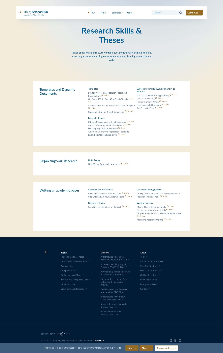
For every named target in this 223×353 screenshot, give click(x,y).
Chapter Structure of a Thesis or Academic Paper (159, 214)
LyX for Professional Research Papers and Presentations (107, 94)
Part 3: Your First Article (152, 101)
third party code (72, 347)
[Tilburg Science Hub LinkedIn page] (180, 341)
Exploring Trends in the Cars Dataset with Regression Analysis (114, 282)
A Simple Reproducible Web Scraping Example (113, 305)
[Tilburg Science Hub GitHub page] (171, 341)
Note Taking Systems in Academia (108, 164)
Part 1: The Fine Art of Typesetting (157, 95)
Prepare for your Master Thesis (155, 209)
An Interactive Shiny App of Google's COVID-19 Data (113, 266)
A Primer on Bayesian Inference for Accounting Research (115, 273)
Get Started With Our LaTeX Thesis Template (111, 100)
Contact (143, 288)
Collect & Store (68, 284)
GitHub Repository (149, 275)
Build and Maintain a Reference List (108, 193)
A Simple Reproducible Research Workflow (111, 313)
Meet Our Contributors (151, 270)
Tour (93, 12)
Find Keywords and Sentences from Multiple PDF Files (114, 291)
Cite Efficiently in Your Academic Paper (110, 196)
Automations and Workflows (74, 261)
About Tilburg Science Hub (152, 261)
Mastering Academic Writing (154, 219)
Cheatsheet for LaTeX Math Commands (110, 111)
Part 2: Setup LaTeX (150, 98)
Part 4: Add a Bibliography (153, 104)
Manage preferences (166, 347)
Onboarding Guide (148, 279)
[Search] (165, 12)
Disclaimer (99, 340)
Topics (103, 12)
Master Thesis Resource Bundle (155, 206)
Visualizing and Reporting (72, 288)
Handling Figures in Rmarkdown (107, 128)
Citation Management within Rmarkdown (111, 121)
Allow (144, 347)
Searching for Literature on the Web (108, 206)
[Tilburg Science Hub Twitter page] (175, 341)
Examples (116, 12)
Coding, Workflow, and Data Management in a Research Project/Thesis (158, 195)
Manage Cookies (148, 284)
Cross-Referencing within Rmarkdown (109, 125)
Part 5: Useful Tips (149, 108)
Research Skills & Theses (72, 256)
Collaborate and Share (71, 275)
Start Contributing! (148, 266)
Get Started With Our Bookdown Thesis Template (111, 106)
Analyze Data (67, 266)
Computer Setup (68, 270)
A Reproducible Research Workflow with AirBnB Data (114, 258)
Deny (130, 347)
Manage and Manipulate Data (74, 279)
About (129, 12)
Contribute (192, 12)
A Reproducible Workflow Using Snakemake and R (113, 298)
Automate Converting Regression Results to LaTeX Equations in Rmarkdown (108, 133)
